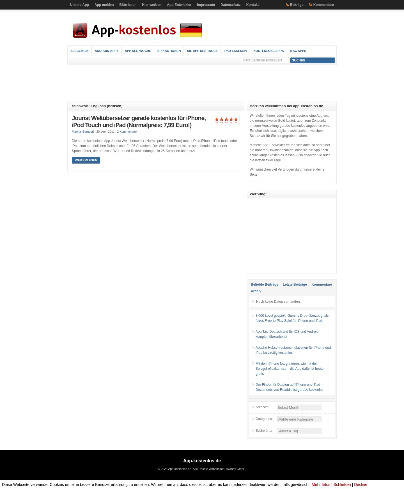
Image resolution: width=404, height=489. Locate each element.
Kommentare (323, 5)
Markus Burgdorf (83, 131)
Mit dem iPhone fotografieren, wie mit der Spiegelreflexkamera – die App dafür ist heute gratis (289, 369)
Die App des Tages (202, 50)
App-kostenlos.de (202, 460)
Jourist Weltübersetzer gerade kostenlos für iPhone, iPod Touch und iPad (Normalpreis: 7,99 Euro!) (139, 122)
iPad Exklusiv (235, 50)
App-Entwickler (179, 5)
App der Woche (138, 50)
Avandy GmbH (235, 468)
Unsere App (79, 5)
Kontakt (252, 5)
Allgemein (79, 50)
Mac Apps (298, 50)
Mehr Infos (321, 484)
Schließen (342, 484)
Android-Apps (107, 50)
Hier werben (151, 5)
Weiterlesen (86, 160)
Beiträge (297, 5)
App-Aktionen (169, 50)
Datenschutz (230, 5)
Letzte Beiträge (295, 284)
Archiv (256, 291)
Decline (360, 484)
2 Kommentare (127, 131)
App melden (104, 5)
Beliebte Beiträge (264, 284)
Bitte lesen (128, 5)
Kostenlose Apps (268, 50)
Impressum (206, 5)
